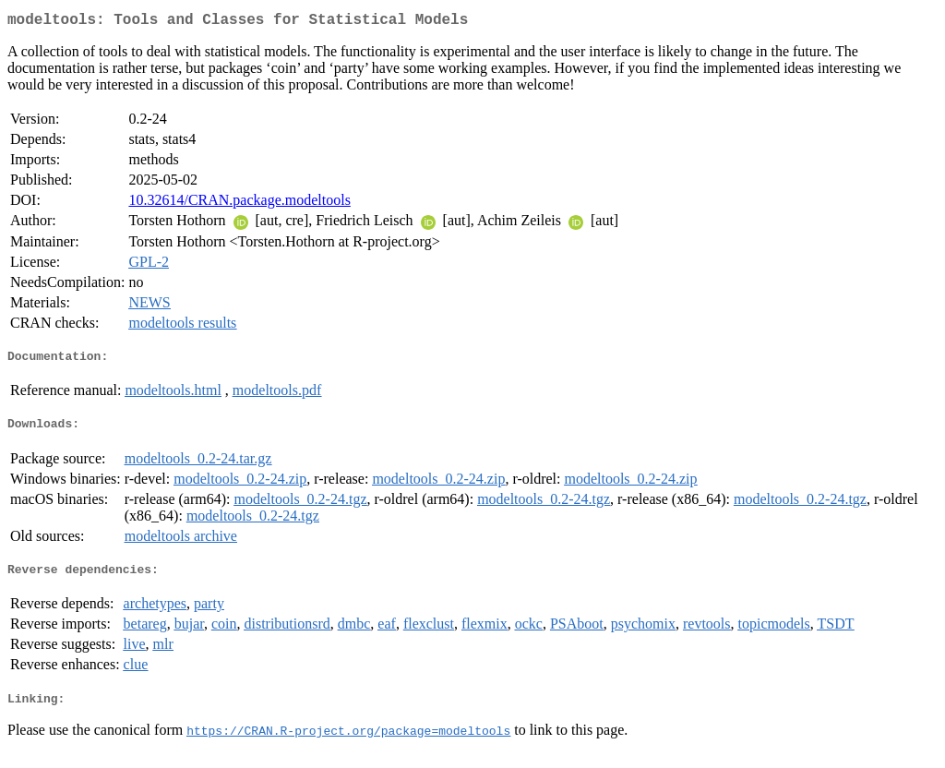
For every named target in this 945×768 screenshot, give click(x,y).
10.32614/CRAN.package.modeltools (239, 203)
